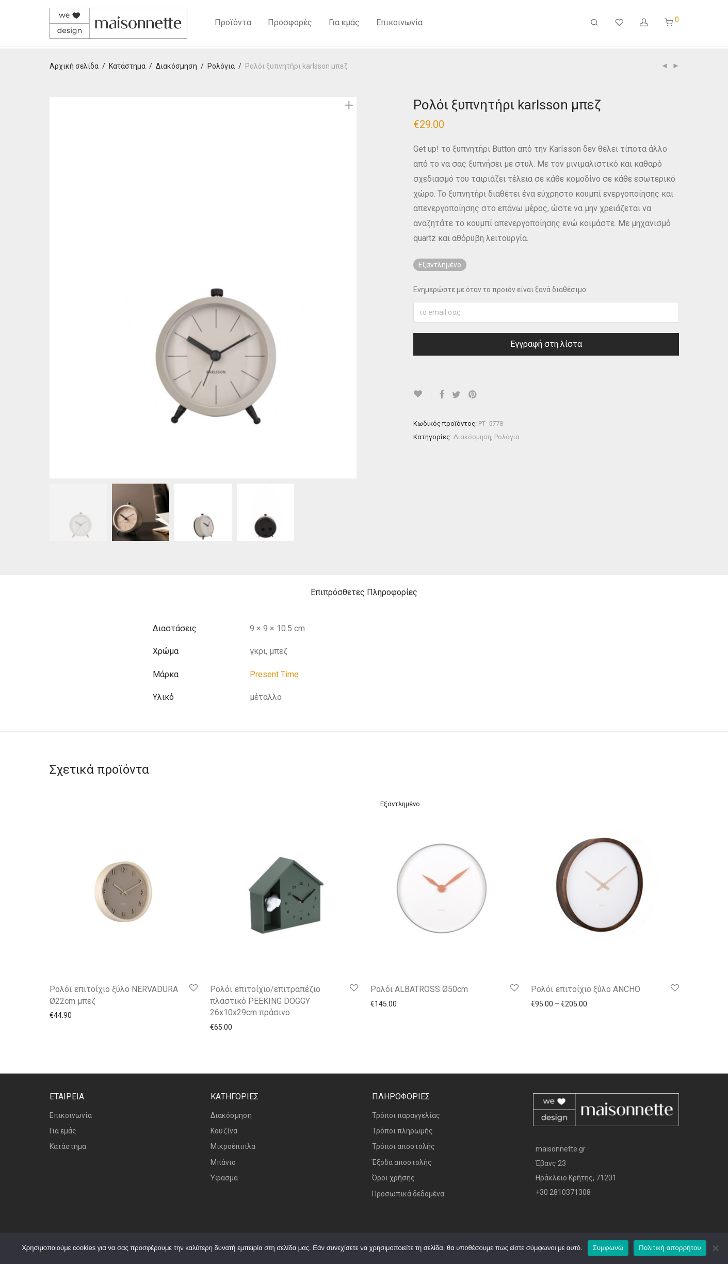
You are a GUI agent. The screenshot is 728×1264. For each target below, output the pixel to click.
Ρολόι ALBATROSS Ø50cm (419, 989)
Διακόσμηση (176, 66)
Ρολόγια (221, 66)
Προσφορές (290, 24)
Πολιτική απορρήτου (670, 1248)
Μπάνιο (223, 1162)
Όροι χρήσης (393, 1178)
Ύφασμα (224, 1178)
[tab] (364, 592)
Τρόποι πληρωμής (402, 1131)
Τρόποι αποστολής (403, 1146)
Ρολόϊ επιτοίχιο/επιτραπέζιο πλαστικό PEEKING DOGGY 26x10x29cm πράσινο (265, 1000)
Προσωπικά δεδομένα (408, 1194)
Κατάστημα (127, 66)
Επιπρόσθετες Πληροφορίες (364, 592)
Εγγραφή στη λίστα (546, 344)
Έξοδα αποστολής (402, 1162)
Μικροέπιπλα (233, 1146)
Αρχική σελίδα (74, 66)
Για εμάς (344, 24)
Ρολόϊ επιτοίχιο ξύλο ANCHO (585, 989)
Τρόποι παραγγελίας (406, 1115)
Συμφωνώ (608, 1248)
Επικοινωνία (399, 24)
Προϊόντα (233, 24)
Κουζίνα (224, 1131)
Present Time (274, 674)
